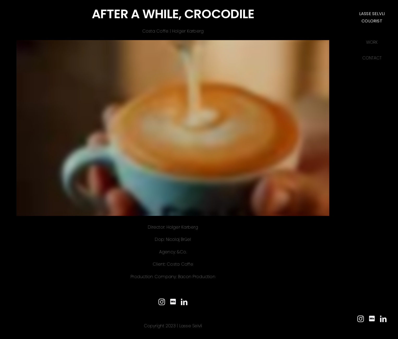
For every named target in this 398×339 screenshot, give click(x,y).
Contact (372, 58)
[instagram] (360, 319)
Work (372, 42)
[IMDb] (372, 318)
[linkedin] (383, 319)
